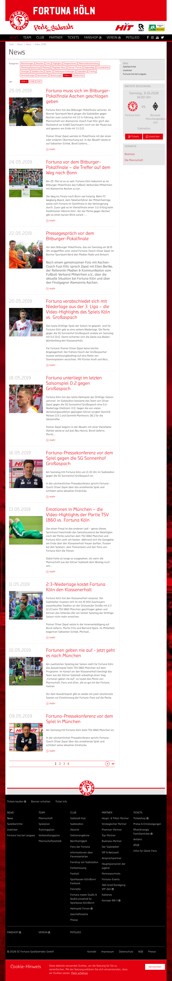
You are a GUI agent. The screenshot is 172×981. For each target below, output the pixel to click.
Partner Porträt (75, 67)
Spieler (49, 71)
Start (11, 44)
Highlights (57, 63)
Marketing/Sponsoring (30, 67)
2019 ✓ (24, 82)
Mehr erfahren (79, 973)
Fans (48, 63)
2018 (32, 82)
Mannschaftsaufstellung (89, 63)
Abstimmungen (27, 63)
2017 (39, 82)
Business (130, 154)
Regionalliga (89, 67)
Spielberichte (37, 71)
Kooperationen (70, 63)
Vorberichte (78, 75)
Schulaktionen (103, 67)
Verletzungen (55, 75)
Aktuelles (40, 63)
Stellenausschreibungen (64, 71)
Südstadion (81, 71)
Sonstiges (25, 71)
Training (92, 71)
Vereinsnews (42, 75)
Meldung (45, 67)
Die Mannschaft (134, 160)
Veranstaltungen (28, 75)
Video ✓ (67, 75)
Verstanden (155, 966)
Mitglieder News (59, 67)
